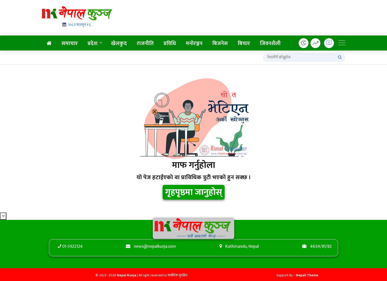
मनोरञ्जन (194, 43)
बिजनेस (220, 43)
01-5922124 (72, 246)
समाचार (69, 43)
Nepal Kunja (126, 275)
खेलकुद (119, 43)
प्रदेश (92, 43)
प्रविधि (170, 43)
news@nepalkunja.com (155, 246)
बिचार (244, 43)
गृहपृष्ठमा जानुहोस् (193, 192)
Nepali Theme (307, 275)
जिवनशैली (270, 43)
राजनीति (145, 43)
